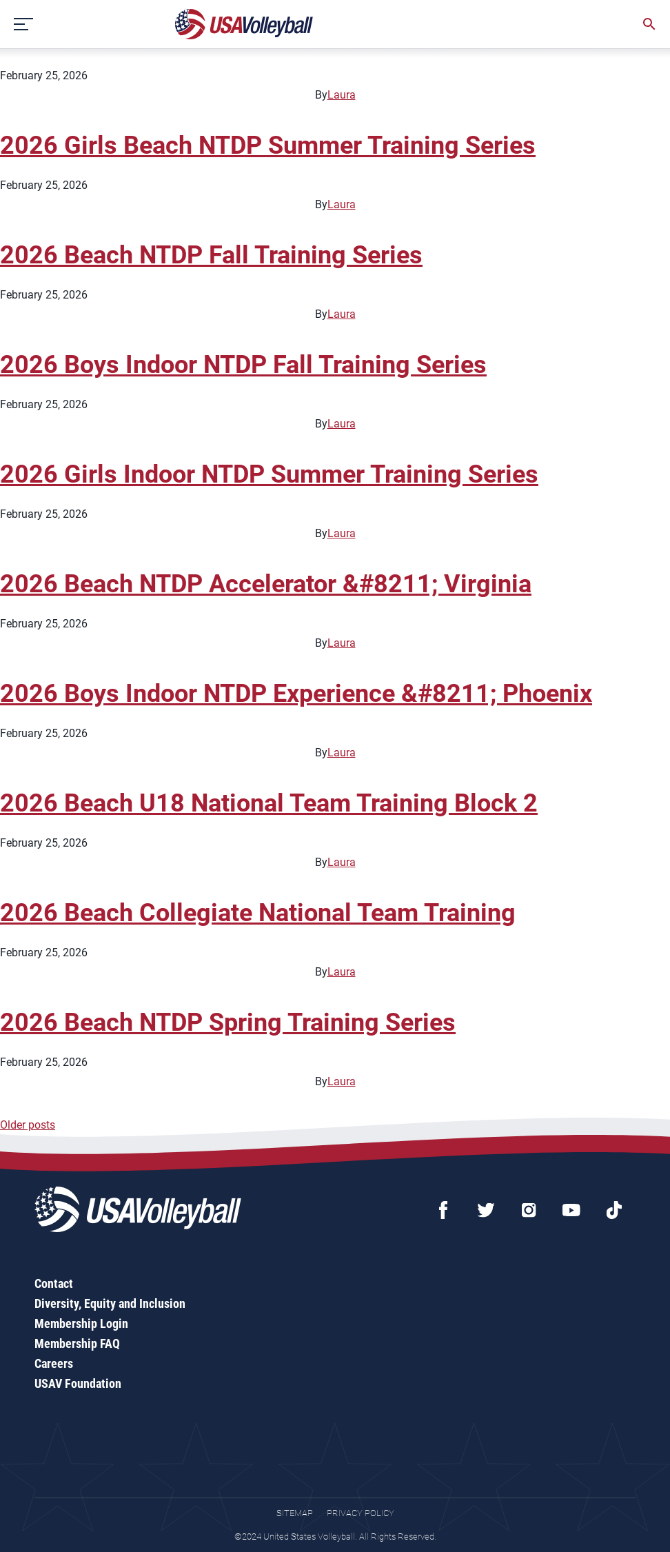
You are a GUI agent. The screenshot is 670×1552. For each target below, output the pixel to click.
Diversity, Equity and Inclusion (109, 1303)
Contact (53, 1283)
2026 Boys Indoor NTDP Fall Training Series (243, 364)
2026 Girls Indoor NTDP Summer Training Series (269, 474)
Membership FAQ (77, 1343)
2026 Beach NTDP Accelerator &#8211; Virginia (265, 584)
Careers (53, 1363)
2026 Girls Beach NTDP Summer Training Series (268, 145)
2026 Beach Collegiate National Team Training (258, 912)
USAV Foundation (77, 1383)
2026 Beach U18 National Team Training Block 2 (269, 803)
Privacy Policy (360, 1513)
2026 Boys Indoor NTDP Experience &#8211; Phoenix (296, 693)
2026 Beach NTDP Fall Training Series (211, 255)
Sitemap (294, 1513)
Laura (341, 94)
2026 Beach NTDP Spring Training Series (228, 1022)
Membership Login (81, 1323)
